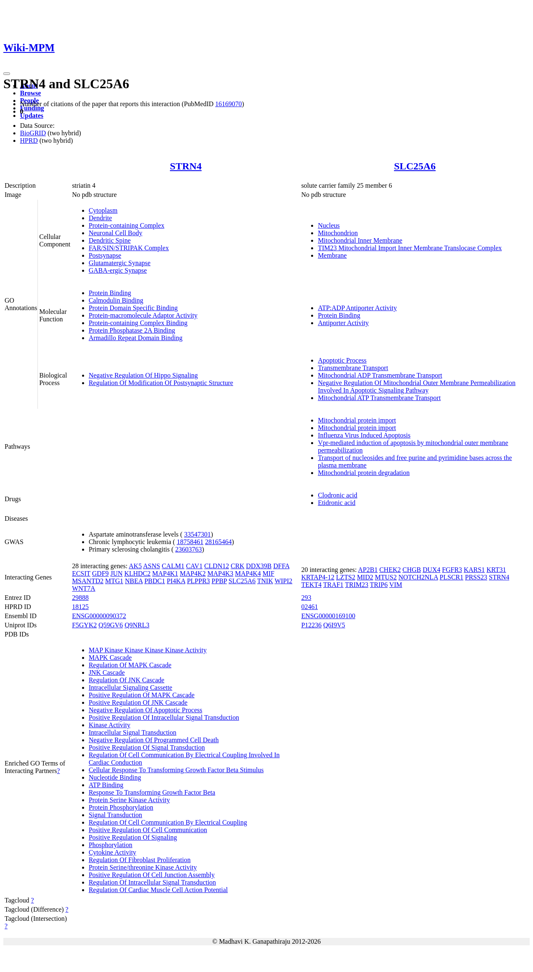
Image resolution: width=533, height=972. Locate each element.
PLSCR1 (451, 577)
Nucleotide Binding (115, 777)
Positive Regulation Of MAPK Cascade (141, 695)
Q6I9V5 (334, 625)
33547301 (197, 534)
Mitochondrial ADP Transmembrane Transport (380, 375)
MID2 (365, 577)
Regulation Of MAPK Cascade (130, 665)
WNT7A (83, 588)
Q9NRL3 (137, 625)
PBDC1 (154, 580)
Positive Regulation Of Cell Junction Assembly (152, 874)
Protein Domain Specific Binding (133, 307)
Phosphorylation (110, 844)
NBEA (134, 580)
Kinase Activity (109, 724)
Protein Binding (110, 292)
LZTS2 (345, 577)
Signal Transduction (115, 814)
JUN (116, 573)
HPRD (29, 140)
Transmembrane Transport (353, 367)
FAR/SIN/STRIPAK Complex (129, 247)
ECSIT (81, 573)
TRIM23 (357, 584)
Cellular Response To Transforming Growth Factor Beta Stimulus (176, 769)
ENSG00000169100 (328, 615)
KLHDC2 (137, 573)
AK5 (135, 565)
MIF (268, 573)
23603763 (188, 549)
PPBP (219, 580)
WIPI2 (283, 580)
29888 (80, 597)
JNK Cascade (107, 672)
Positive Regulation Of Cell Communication (148, 829)
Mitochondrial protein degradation (363, 472)
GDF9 (100, 573)
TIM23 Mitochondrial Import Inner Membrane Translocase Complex (410, 247)
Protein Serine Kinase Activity (129, 799)
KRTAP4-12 (317, 577)
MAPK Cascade (110, 657)
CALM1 (173, 565)
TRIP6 (379, 584)
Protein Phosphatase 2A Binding (132, 330)
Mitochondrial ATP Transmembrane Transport (379, 397)
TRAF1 (333, 584)
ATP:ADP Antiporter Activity (357, 307)
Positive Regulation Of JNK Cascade (138, 702)
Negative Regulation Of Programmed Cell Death (154, 739)
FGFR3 (452, 569)
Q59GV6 (110, 625)
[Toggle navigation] (6, 73)
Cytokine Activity (112, 852)
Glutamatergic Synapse (120, 262)
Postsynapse (105, 255)
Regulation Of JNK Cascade (126, 680)
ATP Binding (106, 784)
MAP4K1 (165, 573)
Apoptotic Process (342, 360)
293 (306, 597)
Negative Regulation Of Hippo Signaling (143, 375)
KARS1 (474, 569)
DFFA (281, 565)
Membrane (332, 255)
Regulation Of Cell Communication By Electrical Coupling (168, 822)
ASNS (151, 565)
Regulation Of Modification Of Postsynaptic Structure (161, 382)
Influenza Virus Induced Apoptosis (364, 435)
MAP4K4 (248, 573)
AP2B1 (368, 569)
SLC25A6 (415, 166)
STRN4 (186, 166)
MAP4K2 (193, 573)
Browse (30, 93)
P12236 (311, 625)
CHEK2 (390, 569)
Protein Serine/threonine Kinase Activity (143, 867)
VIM (395, 584)
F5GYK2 (84, 625)
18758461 (190, 541)
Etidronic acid (336, 502)
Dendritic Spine (110, 240)
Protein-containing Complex (126, 225)
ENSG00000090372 (99, 615)
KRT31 (496, 569)
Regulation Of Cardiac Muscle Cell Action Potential (158, 889)
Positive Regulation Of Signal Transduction (147, 747)
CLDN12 (216, 565)
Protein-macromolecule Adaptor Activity (143, 315)
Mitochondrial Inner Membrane (360, 240)
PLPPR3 (198, 580)
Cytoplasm (103, 210)
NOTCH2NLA (418, 577)
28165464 (218, 541)
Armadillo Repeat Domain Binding (135, 337)
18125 (80, 606)
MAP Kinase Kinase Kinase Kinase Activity (148, 650)
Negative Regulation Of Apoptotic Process (145, 709)
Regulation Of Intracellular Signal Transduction (152, 882)
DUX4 (432, 569)
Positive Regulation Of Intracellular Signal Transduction (164, 717)
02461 (309, 606)
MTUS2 (385, 577)
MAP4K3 (220, 573)
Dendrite (100, 217)
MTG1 (114, 580)
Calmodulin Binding (116, 300)
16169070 (228, 103)
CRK (237, 565)
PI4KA (176, 580)
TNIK (265, 580)
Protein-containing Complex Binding (138, 322)
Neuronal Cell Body (115, 232)
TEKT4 (311, 584)
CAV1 (194, 565)
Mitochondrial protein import (357, 420)
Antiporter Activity (343, 322)
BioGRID (33, 133)
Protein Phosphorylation (121, 807)
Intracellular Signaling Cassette (130, 687)
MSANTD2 (88, 580)
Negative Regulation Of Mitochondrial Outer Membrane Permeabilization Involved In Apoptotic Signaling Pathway (417, 386)
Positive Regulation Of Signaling (133, 837)
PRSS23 (476, 577)
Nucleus (328, 225)
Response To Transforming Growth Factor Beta (152, 792)
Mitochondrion (338, 232)
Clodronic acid (337, 495)
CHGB (411, 569)
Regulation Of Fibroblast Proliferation (140, 859)
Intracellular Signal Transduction (133, 732)
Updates (31, 115)
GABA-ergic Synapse (118, 270)
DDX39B (258, 565)
